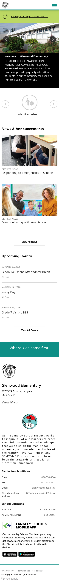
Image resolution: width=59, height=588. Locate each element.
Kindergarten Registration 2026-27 (29, 16)
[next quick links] (53, 104)
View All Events (29, 330)
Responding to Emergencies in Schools (27, 173)
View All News (29, 241)
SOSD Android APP (26, 554)
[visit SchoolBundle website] (29, 578)
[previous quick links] (5, 104)
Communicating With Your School (24, 222)
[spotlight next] (53, 39)
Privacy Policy (7, 570)
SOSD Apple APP (9, 554)
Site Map (38, 570)
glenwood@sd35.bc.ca (44, 487)
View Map (9, 402)
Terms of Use (24, 570)
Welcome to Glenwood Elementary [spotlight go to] (26, 56)
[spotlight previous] (6, 39)
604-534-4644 (48, 477)
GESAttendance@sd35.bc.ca (41, 493)
